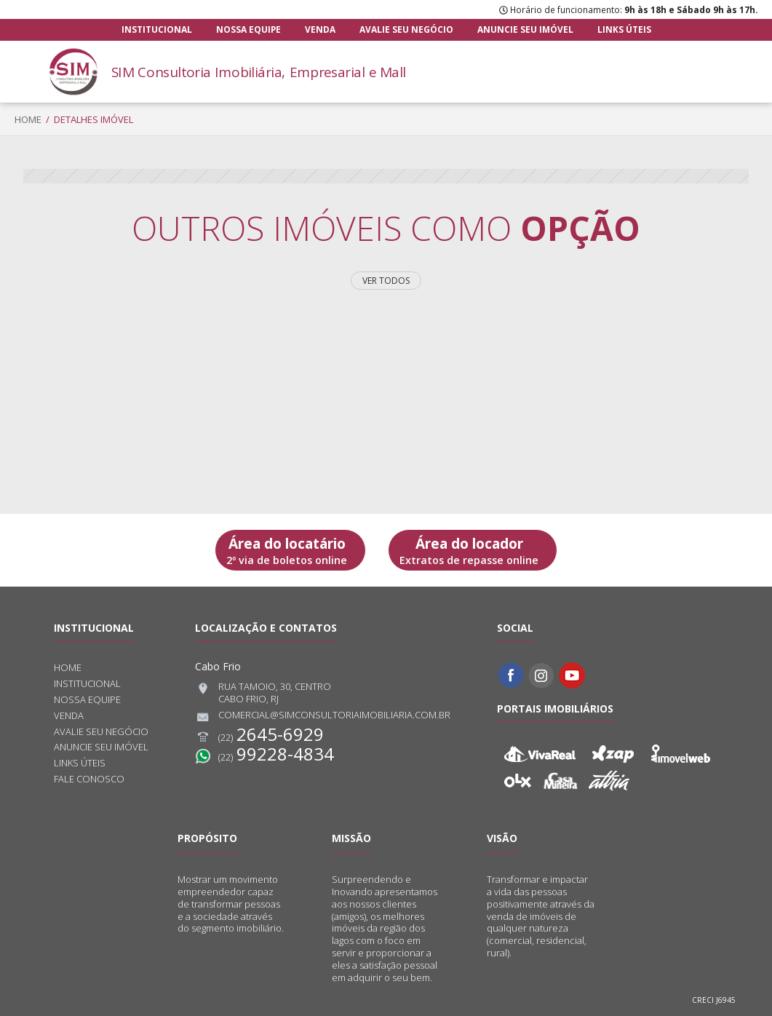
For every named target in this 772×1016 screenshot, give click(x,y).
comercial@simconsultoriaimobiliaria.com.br (322, 717)
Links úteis (624, 29)
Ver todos (386, 280)
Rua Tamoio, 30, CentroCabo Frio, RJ (263, 692)
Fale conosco (89, 779)
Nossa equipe (248, 29)
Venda (320, 29)
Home (28, 119)
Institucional (157, 29)
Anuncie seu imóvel (525, 29)
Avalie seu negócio (406, 29)
